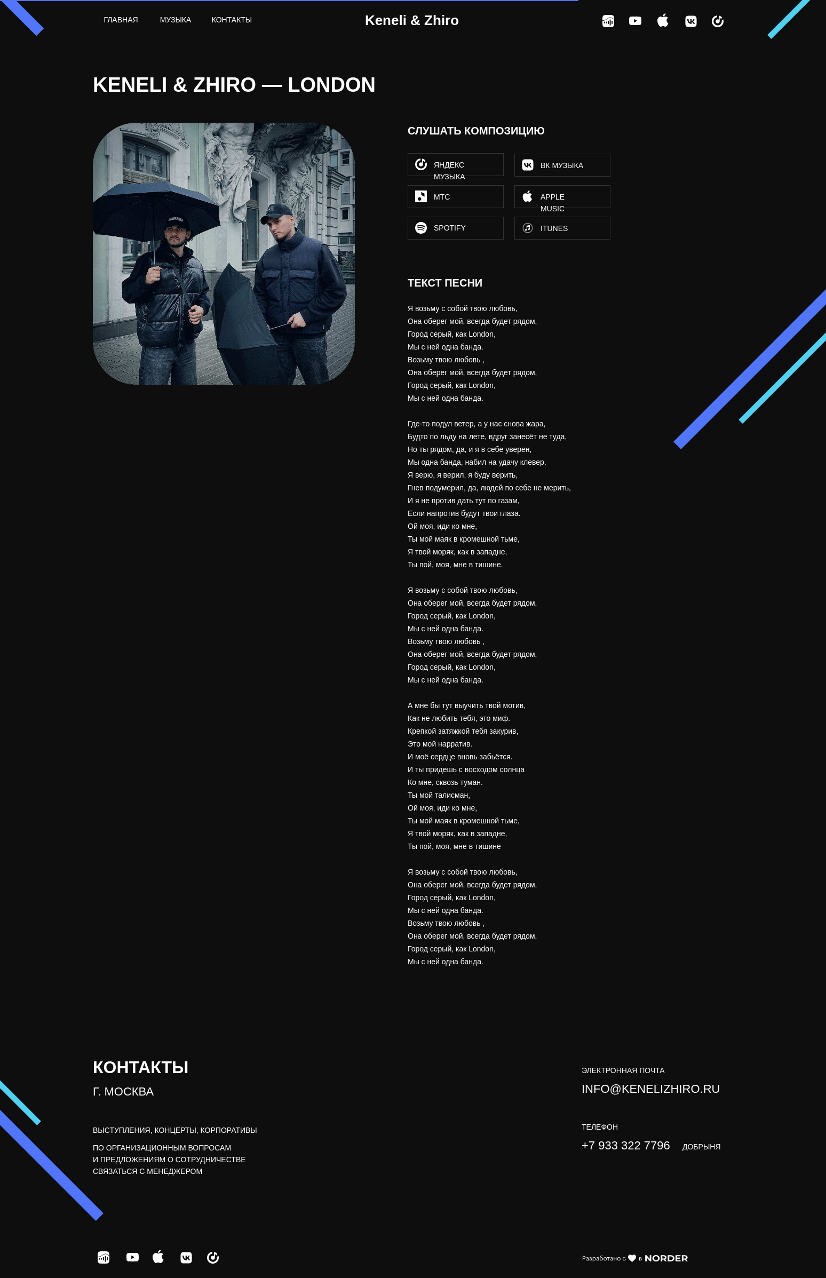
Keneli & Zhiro (412, 20)
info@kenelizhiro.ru (651, 1089)
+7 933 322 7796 (626, 1145)
